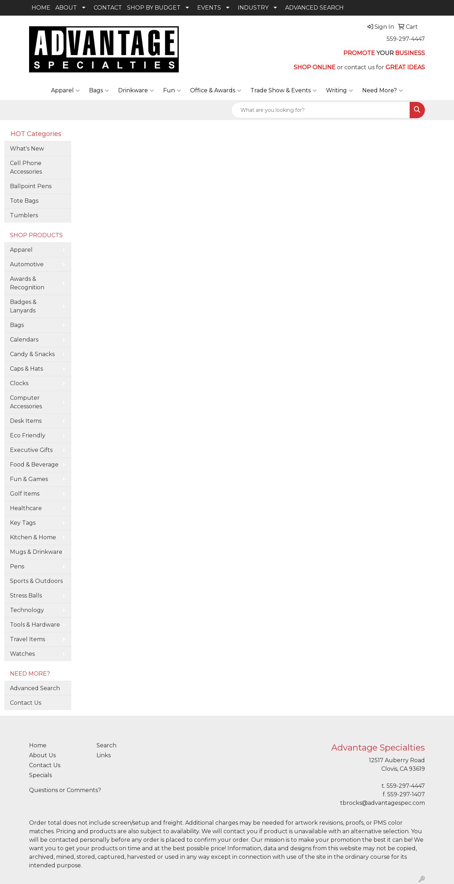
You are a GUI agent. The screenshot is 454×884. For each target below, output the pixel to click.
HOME (41, 7)
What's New (27, 148)
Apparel (65, 90)
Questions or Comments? (65, 790)
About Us (42, 755)
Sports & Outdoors (36, 581)
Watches (22, 653)
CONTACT (108, 7)
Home (37, 745)
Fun (172, 90)
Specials (40, 775)
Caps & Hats (26, 368)
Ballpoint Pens (30, 186)
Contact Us (25, 702)
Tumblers (24, 215)
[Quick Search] (320, 110)
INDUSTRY (253, 7)
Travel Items (27, 639)
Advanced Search (35, 688)
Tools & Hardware (35, 624)
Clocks (19, 383)
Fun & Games (29, 479)
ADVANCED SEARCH (314, 7)
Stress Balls (26, 595)
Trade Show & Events (283, 90)
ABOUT (66, 7)
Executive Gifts (31, 450)
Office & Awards (215, 90)
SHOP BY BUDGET (154, 7)
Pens (17, 566)
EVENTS (209, 7)
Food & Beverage (34, 464)
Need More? (382, 90)
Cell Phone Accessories (26, 167)
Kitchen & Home (33, 537)
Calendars (24, 339)
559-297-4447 (406, 39)
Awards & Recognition (27, 283)
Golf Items (24, 493)
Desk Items (25, 421)
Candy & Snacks (32, 354)
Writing (339, 90)
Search (106, 745)
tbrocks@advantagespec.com (382, 803)
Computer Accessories (26, 402)
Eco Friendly (27, 435)
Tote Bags (24, 200)
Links (103, 755)
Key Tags (22, 522)
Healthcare (26, 508)
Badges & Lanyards (23, 306)
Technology (27, 610)
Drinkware (136, 90)
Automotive (27, 264)
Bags (99, 90)
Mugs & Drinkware (36, 552)
